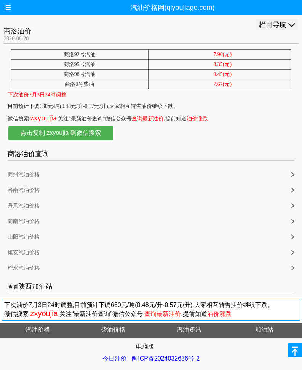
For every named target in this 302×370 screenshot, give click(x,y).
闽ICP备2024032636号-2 (166, 358)
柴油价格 (113, 329)
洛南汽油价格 (24, 190)
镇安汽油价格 (24, 252)
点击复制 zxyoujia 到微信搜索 (61, 133)
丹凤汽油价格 (24, 206)
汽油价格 (38, 329)
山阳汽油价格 (24, 237)
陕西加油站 (35, 286)
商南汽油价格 (24, 221)
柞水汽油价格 (24, 268)
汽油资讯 (189, 329)
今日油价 (114, 358)
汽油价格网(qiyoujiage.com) (172, 7)
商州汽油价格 (24, 174)
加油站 (264, 329)
